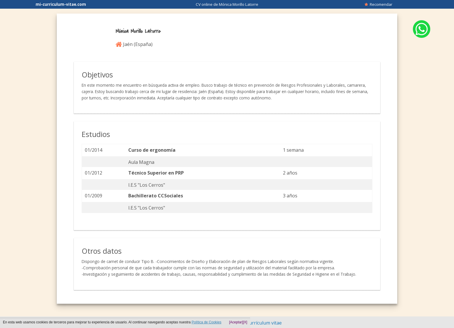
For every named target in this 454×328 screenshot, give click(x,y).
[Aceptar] (236, 322)
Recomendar (378, 4)
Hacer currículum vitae (257, 323)
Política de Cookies (206, 322)
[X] (245, 322)
